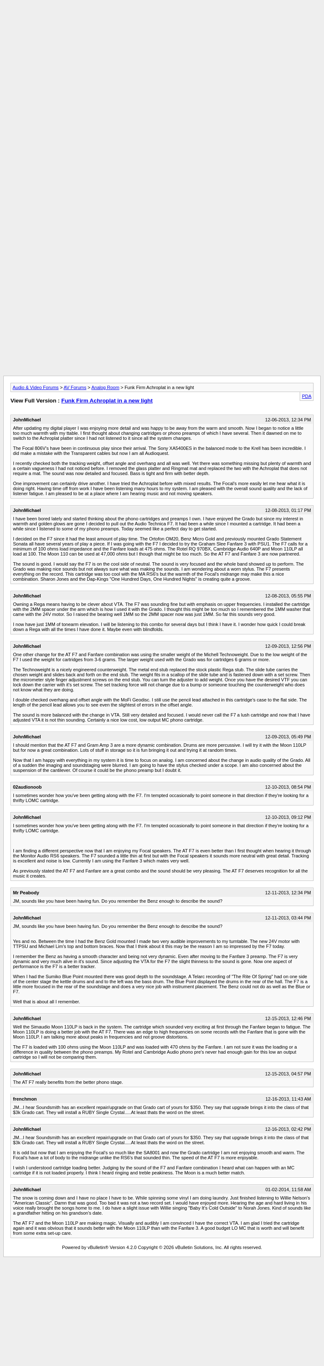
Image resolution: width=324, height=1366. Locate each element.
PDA (306, 396)
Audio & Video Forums (36, 387)
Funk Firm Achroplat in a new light (107, 400)
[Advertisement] (162, 62)
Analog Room (105, 387)
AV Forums (75, 387)
